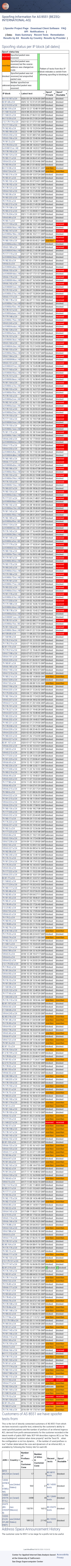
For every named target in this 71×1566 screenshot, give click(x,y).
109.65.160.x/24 (9, 343)
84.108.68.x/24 (9, 633)
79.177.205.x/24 (9, 812)
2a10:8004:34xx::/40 (11, 250)
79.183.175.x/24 (9, 564)
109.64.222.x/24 (9, 795)
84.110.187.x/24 (9, 98)
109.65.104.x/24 (9, 838)
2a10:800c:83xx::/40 (11, 561)
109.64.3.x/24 (8, 1234)
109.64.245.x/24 (9, 1013)
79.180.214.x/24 (9, 676)
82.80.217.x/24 (9, 1188)
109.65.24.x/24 (9, 977)
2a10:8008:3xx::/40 (11, 528)
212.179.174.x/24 (10, 122)
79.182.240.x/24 (9, 855)
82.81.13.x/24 (8, 1046)
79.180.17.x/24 (9, 818)
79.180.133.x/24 (9, 1370)
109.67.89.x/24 (9, 950)
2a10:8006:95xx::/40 (11, 373)
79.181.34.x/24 (9, 1172)
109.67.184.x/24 (9, 356)
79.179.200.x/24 (9, 693)
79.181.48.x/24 (9, 1020)
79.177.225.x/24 (9, 832)
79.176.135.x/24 (9, 482)
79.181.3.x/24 (8, 141)
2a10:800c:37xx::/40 (11, 293)
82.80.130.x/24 (9, 1069)
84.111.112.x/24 (9, 1353)
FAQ (63, 28)
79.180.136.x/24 (9, 808)
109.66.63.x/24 (9, 914)
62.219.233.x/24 (9, 105)
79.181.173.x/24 (9, 432)
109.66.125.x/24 (9, 1145)
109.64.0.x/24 (8, 957)
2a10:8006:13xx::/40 (11, 485)
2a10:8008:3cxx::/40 (11, 287)
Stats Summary (23, 35)
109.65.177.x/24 (9, 297)
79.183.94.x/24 (9, 164)
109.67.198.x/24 (9, 653)
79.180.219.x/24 (9, 772)
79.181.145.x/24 (9, 511)
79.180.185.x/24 (9, 458)
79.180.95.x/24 (9, 921)
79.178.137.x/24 (9, 310)
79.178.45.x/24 (9, 1297)
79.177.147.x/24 (9, 1264)
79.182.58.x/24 (9, 851)
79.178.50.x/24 (9, 1056)
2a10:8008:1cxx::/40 (11, 617)
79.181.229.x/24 (9, 759)
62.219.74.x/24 (9, 1063)
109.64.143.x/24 (9, 1211)
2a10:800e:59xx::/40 (11, 353)
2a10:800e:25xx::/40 (11, 571)
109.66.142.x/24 (9, 283)
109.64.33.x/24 (9, 161)
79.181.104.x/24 (9, 1399)
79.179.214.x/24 (9, 650)
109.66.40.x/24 (9, 785)
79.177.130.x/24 (9, 224)
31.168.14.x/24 (9, 112)
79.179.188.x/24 (9, 604)
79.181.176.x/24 (9, 594)
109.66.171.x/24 (9, 1287)
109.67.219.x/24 (9, 673)
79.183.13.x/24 (9, 1251)
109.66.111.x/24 (9, 1254)
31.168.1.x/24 (8, 944)
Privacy (60, 1557)
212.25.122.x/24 (9, 990)
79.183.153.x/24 (9, 475)
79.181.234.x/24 (9, 861)
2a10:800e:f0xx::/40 (11, 307)
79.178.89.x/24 (9, 924)
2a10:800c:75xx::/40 (11, 320)
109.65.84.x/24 (9, 835)
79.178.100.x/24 (9, 1112)
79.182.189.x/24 (9, 518)
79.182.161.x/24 (9, 402)
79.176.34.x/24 (9, 865)
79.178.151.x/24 (9, 620)
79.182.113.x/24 (9, 1376)
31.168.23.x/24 (9, 115)
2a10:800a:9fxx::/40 (11, 521)
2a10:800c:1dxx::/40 (11, 435)
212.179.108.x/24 (10, 1320)
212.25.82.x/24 (9, 907)
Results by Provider (55, 38)
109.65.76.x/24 (9, 1301)
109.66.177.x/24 (9, 462)
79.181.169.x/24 (9, 1390)
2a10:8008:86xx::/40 (11, 359)
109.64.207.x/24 (9, 713)
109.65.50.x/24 (9, 868)
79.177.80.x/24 (9, 782)
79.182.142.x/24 (9, 505)
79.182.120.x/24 (9, 1258)
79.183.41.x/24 (9, 178)
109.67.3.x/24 (8, 1182)
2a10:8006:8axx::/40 (11, 501)
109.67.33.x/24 (9, 911)
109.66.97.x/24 (9, 1036)
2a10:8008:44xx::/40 (11, 280)
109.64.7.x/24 (8, 1347)
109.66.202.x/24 (9, 719)
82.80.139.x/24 (9, 108)
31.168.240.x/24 (9, 997)
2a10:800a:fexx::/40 (11, 333)
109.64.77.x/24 (9, 1383)
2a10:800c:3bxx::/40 (11, 630)
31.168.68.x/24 (9, 1010)
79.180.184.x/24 (9, 131)
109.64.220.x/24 (9, 732)
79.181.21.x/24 (9, 1327)
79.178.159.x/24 (9, 1083)
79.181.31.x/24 (9, 1089)
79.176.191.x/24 (9, 706)
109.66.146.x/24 (9, 1221)
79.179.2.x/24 (8, 917)
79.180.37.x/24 (9, 1406)
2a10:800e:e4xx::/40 (11, 244)
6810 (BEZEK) (5, 1474)
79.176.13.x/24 (9, 858)
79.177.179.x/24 (9, 544)
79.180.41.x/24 (9, 901)
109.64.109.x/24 (9, 1175)
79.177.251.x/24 (9, 498)
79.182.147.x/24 (9, 231)
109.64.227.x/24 (9, 739)
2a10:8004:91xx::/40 (11, 366)
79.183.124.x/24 (9, 155)
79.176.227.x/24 (9, 709)
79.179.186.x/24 (9, 574)
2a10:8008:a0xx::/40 (11, 465)
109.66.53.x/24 (9, 1073)
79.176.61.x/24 (9, 1291)
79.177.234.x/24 (9, 884)
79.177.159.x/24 (9, 125)
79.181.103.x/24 (9, 1360)
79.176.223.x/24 (9, 822)
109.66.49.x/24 (9, 775)
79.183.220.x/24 (9, 716)
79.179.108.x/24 (9, 207)
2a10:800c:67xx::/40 (11, 597)
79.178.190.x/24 (9, 151)
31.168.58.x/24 (9, 987)
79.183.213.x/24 (9, 204)
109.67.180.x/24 (9, 1373)
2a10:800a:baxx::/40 (11, 313)
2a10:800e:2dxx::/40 (11, 495)
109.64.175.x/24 (9, 1238)
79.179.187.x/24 (9, 558)
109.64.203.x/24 (9, 690)
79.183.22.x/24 (9, 1208)
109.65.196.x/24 (9, 138)
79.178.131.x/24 (9, 1241)
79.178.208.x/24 (9, 726)
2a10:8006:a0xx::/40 (11, 267)
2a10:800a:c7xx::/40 (11, 508)
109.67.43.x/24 (9, 845)
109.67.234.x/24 (9, 947)
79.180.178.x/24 (9, 300)
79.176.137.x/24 (9, 376)
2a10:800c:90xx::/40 (11, 515)
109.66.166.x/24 (9, 1350)
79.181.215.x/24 (9, 799)
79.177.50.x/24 (9, 1380)
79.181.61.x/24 (9, 1363)
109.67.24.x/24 (9, 171)
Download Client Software (45, 28)
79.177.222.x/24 (9, 871)
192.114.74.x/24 (9, 1185)
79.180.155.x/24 (9, 389)
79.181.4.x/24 (8, 1043)
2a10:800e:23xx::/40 (11, 591)
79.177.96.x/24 (9, 1317)
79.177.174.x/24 (9, 1366)
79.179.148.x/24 (9, 316)
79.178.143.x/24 (9, 396)
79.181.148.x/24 (9, 1310)
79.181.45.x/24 (9, 898)
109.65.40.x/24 (9, 1033)
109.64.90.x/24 (9, 974)
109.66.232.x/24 (9, 746)
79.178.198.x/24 (9, 1129)
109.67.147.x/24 (9, 237)
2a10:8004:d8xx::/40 (11, 455)
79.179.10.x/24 (9, 1396)
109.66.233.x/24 (9, 874)
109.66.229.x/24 (9, 805)
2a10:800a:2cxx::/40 (11, 399)
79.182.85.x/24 (9, 894)
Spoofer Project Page (16, 28)
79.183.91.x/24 (9, 1274)
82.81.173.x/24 (9, 647)
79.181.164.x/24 (9, 382)
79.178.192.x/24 (9, 184)
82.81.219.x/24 (9, 1267)
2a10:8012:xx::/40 (10, 148)
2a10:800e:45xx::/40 (11, 472)
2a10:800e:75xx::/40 (11, 554)
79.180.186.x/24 (9, 468)
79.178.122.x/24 (9, 409)
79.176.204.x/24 (9, 214)
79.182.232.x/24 (9, 941)
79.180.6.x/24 (8, 792)
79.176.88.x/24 (9, 1225)
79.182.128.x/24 (9, 330)
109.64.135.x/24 (9, 1149)
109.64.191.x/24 (9, 656)
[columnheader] (11, 93)
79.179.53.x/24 (9, 201)
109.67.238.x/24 (9, 841)
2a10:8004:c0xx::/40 (11, 346)
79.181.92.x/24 (9, 1059)
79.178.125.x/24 (9, 188)
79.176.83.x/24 (9, 1284)
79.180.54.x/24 (9, 1324)
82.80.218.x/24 (9, 1016)
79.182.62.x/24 (9, 1168)
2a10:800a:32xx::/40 (11, 614)
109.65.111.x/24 (9, 1152)
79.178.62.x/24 (9, 967)
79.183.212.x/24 (9, 211)
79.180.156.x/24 (9, 551)
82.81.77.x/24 (8, 878)
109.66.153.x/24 (9, 270)
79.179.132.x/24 (9, 290)
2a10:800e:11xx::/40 (11, 303)
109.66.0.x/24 (8, 264)
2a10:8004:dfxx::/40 (11, 452)
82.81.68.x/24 (8, 102)
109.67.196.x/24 (9, 686)
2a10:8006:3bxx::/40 (11, 340)
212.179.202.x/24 (10, 964)
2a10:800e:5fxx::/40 (11, 392)
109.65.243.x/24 (9, 323)
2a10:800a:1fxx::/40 (11, 624)
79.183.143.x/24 (9, 1135)
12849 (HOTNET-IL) (5, 1498)
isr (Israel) (14, 1474)
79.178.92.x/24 (9, 1066)
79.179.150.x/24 (9, 425)
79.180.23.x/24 (9, 1096)
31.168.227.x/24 (9, 1122)
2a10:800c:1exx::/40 (11, 429)
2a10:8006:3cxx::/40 (11, 422)
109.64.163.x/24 (9, 191)
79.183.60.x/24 (9, 1294)
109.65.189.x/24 (9, 247)
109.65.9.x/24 (8, 954)
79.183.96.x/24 (9, 1155)
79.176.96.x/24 (9, 1307)
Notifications (37, 31)
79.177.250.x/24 (9, 600)
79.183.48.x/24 (9, 891)
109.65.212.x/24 (9, 752)
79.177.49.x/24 (9, 993)
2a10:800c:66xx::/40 (11, 607)
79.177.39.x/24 (9, 1119)
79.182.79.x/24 (9, 927)
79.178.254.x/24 (9, 145)
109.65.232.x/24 (9, 815)
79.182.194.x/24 (9, 696)
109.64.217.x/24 (9, 703)
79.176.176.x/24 (9, 1248)
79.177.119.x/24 (9, 254)
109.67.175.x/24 (9, 445)
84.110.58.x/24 (9, 168)
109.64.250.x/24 (9, 449)
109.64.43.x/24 (9, 1007)
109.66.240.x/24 (9, 439)
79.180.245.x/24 (9, 567)
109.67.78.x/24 (9, 1030)
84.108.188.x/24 (9, 1076)
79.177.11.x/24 (9, 1192)
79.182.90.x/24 (9, 128)
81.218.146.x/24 (9, 931)
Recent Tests (41, 35)
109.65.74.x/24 (9, 937)
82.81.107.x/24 (9, 742)
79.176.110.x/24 (9, 1000)
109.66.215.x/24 (9, 789)
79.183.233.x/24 (9, 198)
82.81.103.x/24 (9, 1142)
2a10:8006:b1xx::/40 (11, 548)
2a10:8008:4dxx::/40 (11, 273)
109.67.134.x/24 (9, 524)
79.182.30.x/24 (9, 260)
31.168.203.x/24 (9, 1079)
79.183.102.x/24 (9, 181)
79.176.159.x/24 (9, 1343)
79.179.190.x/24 (9, 1086)
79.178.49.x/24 (9, 904)
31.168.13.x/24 (9, 1393)
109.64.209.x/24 (9, 729)
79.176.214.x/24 (9, 640)
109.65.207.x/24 (9, 700)
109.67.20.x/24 (9, 683)
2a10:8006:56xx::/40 (11, 227)
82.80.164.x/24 (9, 1244)
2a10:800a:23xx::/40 (11, 412)
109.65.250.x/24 (9, 135)
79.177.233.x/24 (9, 756)
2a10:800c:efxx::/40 (11, 541)
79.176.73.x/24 (9, 1092)
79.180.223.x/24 (9, 736)
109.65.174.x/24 (9, 1218)
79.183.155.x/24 (9, 349)
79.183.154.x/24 (9, 491)
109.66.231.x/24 (9, 825)
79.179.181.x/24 (9, 581)
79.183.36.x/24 (9, 1195)
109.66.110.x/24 (9, 1337)
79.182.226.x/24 (9, 765)
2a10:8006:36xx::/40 (11, 257)
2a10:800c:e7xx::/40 (11, 386)
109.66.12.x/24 (9, 1116)
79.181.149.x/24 (9, 538)
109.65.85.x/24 (9, 1205)
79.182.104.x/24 (9, 1386)
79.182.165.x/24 (9, 1165)
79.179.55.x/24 (9, 934)
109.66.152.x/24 (9, 1139)
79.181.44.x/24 (9, 1162)
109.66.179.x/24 (9, 277)
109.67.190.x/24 (9, 670)
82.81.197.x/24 (9, 1003)
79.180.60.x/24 (9, 1178)
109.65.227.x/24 (9, 848)
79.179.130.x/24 (9, 415)
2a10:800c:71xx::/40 (11, 584)
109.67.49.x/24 (9, 1340)
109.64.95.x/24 (9, 1026)
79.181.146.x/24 (9, 1334)
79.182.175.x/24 (9, 1198)
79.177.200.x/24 (9, 769)
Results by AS (11, 38)
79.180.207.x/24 (9, 488)
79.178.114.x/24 (9, 1277)
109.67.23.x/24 (9, 1040)
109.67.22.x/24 (9, 1281)
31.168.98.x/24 (9, 637)
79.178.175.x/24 (9, 1357)
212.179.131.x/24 (10, 1261)
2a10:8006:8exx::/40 (11, 379)
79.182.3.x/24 (8, 828)
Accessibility (62, 1554)
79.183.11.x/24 (9, 158)
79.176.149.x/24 (9, 1271)
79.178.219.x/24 (9, 643)
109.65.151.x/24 (9, 363)
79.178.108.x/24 (9, 1304)
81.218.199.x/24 (9, 1053)
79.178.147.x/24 (9, 1132)
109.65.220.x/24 (9, 779)
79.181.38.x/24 (9, 983)
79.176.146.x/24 (9, 1410)
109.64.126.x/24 (9, 1228)
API (26, 31)
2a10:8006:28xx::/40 (11, 534)
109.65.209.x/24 (9, 660)
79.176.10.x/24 (9, 980)
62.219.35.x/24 (9, 1215)
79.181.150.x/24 (9, 627)
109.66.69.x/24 (9, 762)
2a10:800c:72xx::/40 (11, 577)
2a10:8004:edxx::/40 (11, 326)
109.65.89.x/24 (9, 217)
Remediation (57, 35)
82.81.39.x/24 (8, 1403)
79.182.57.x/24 (9, 1125)
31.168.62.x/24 (9, 881)
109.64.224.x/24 (9, 802)
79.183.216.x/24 (9, 174)
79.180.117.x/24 (9, 888)
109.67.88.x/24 (9, 1231)
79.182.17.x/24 (9, 1201)
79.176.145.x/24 (9, 531)
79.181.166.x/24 (9, 1109)
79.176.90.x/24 (9, 1023)
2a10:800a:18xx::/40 (11, 234)
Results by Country (31, 38)
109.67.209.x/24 (9, 680)
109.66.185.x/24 (9, 666)
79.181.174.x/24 (9, 1102)
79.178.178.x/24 (9, 610)
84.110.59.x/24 (9, 118)
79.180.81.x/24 (9, 663)
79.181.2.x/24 (8, 1106)
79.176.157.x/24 (9, 336)
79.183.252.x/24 (9, 587)
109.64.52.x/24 (9, 960)
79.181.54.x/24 (9, 970)
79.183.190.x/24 (9, 1099)
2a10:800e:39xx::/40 (11, 478)
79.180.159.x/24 (9, 240)
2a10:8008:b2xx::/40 (11, 442)
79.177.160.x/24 (9, 369)
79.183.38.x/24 (9, 194)
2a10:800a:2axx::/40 (11, 406)
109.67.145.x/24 (9, 1330)
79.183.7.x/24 (8, 221)
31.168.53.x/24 (9, 749)
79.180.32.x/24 (9, 1314)
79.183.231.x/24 (9, 723)
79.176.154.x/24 (9, 1050)
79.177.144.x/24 (9, 419)
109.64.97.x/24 (9, 1158)
